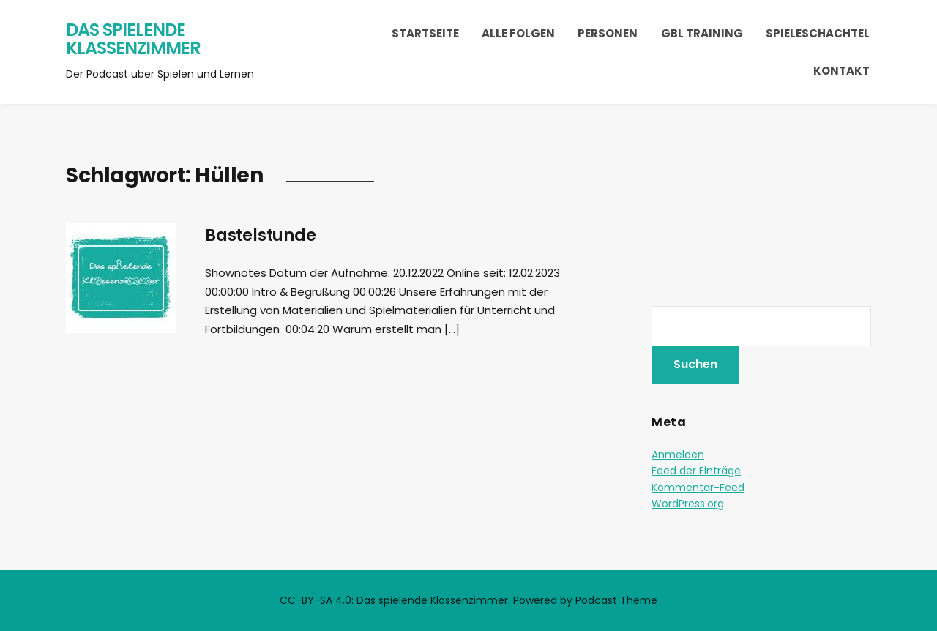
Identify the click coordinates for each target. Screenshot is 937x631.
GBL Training (702, 33)
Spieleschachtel (818, 33)
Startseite (425, 33)
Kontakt (841, 70)
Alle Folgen (518, 33)
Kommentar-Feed (698, 487)
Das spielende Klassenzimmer (133, 39)
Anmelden (678, 454)
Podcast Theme (616, 600)
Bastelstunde (260, 235)
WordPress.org (688, 503)
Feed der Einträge (696, 470)
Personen (608, 33)
